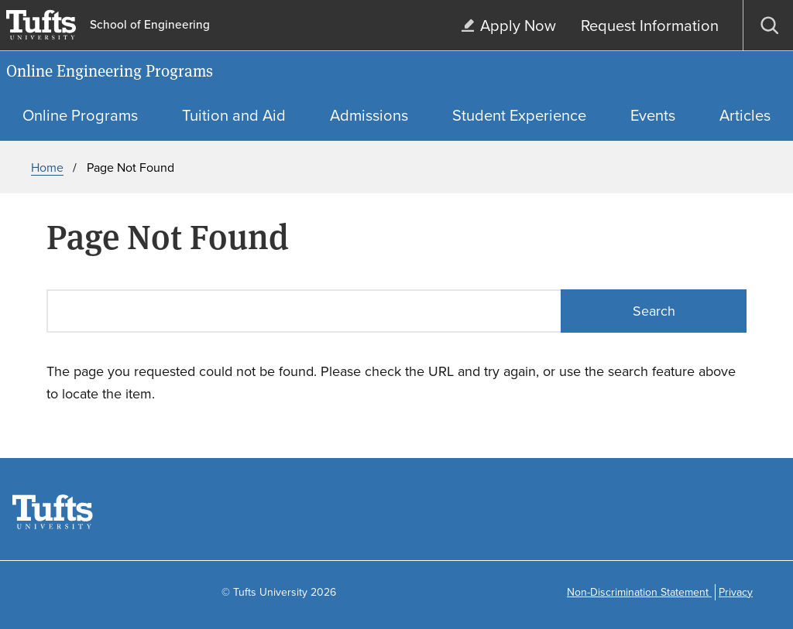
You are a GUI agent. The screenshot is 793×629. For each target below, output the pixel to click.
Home (47, 167)
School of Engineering (150, 25)
